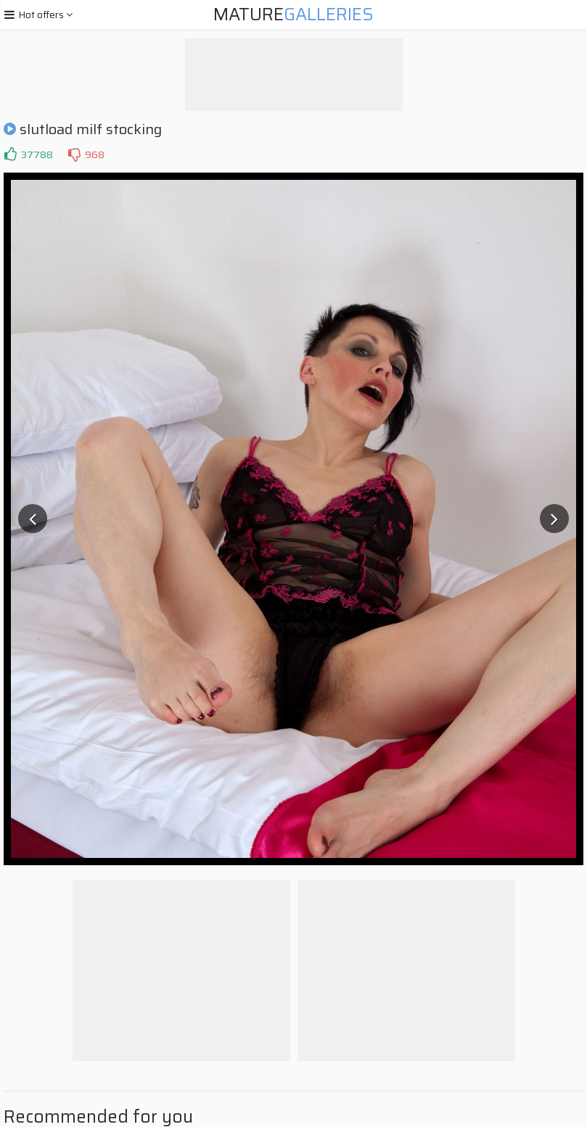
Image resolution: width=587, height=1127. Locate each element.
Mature (293, 14)
